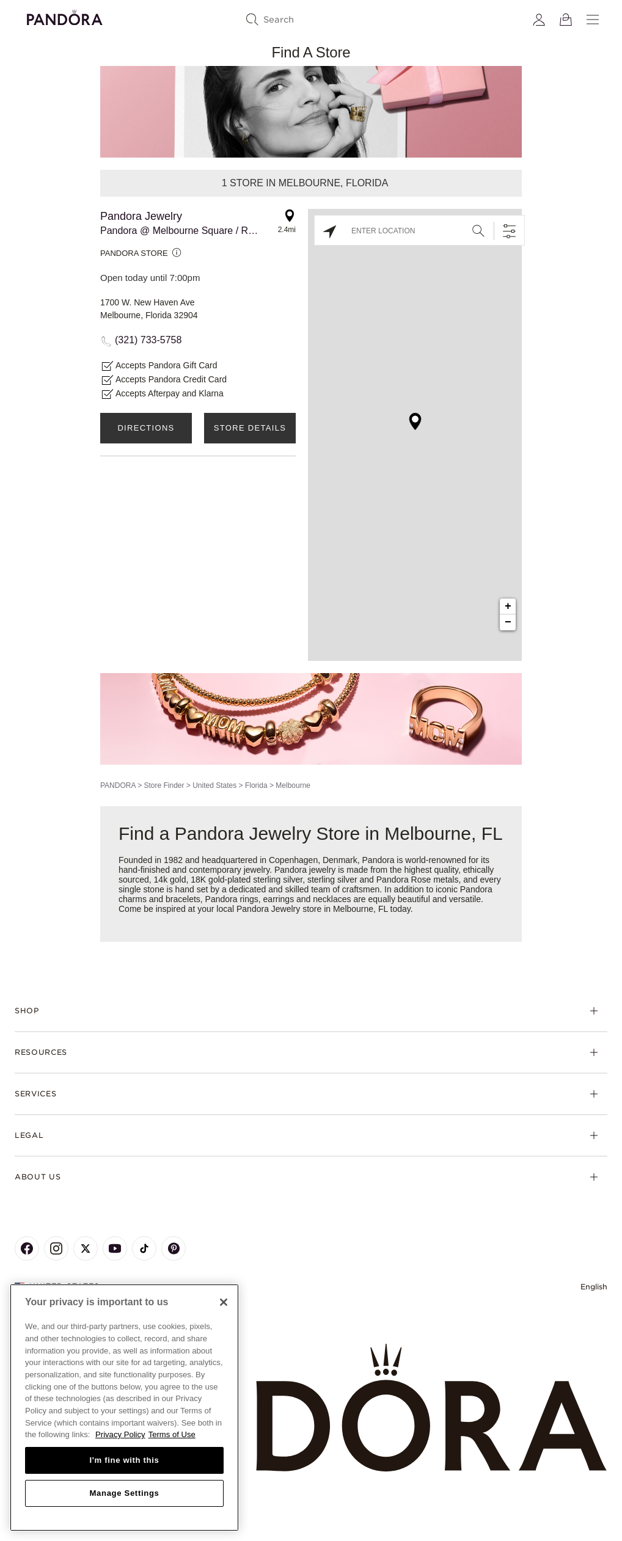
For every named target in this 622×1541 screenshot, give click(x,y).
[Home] (311, 1408)
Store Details (250, 427)
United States (214, 785)
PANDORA (118, 785)
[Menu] (592, 19)
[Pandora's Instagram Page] (56, 1248)
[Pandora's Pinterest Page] (173, 1248)
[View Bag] (565, 19)
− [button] (508, 622)
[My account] (538, 19)
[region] (124, 1407)
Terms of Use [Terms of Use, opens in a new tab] (172, 1434)
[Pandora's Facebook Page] (27, 1248)
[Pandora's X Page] (85, 1248)
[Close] (223, 1302)
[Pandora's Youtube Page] (115, 1248)
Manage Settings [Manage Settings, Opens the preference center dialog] (124, 1493)
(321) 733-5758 (148, 340)
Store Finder (164, 785)
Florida (256, 785)
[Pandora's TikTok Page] (144, 1248)
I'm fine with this (124, 1460)
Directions (145, 427)
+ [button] (508, 606)
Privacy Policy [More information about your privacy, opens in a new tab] (120, 1434)
